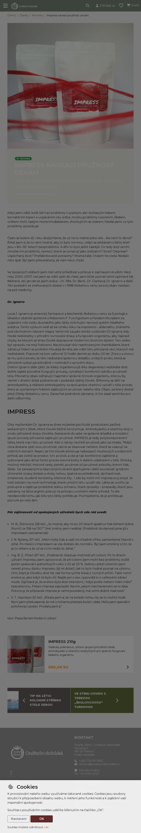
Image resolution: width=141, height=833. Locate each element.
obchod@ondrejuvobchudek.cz (96, 764)
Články (24, 15)
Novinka (37, 15)
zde (46, 827)
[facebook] (11, 772)
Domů (11, 15)
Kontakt (83, 737)
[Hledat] (88, 5)
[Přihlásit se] (105, 5)
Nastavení (18, 819)
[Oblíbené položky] (121, 5)
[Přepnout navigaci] (5, 5)
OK (41, 819)
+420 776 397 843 (88, 761)
